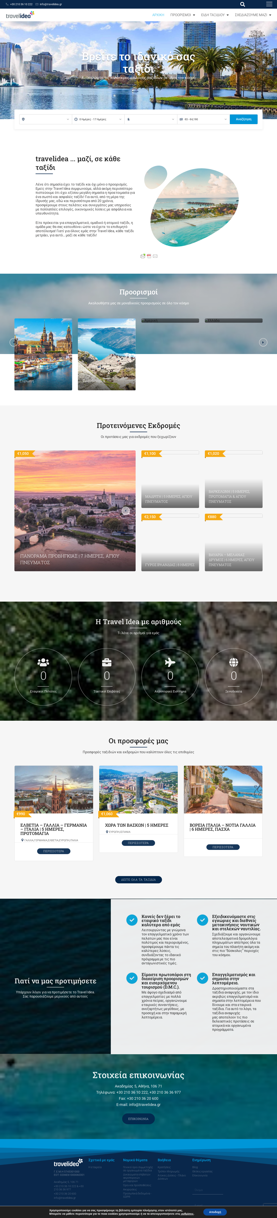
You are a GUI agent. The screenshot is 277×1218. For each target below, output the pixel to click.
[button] (242, 4)
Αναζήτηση (243, 119)
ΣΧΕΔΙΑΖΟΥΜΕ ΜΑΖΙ (253, 15)
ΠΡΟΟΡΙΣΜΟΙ (182, 15)
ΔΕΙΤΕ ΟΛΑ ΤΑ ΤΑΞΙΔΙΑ (138, 879)
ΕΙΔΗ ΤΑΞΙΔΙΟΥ (215, 15)
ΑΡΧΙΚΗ (158, 15)
